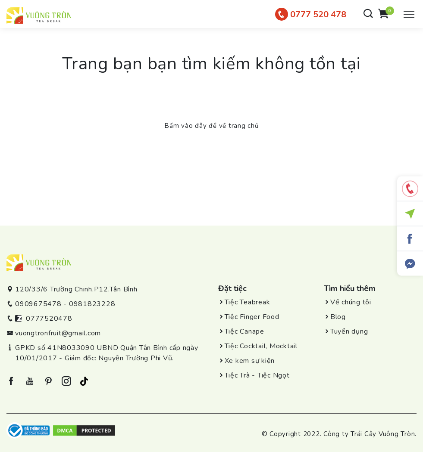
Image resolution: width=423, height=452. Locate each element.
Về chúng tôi (350, 302)
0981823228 (92, 304)
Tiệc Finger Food (252, 317)
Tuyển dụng (349, 331)
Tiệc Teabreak (247, 302)
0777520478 (49, 318)
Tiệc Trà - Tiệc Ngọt (257, 375)
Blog (338, 317)
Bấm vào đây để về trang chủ (211, 125)
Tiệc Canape (244, 331)
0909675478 (38, 304)
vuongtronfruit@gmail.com (58, 333)
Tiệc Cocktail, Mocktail (261, 346)
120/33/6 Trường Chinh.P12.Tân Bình (76, 289)
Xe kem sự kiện (250, 360)
